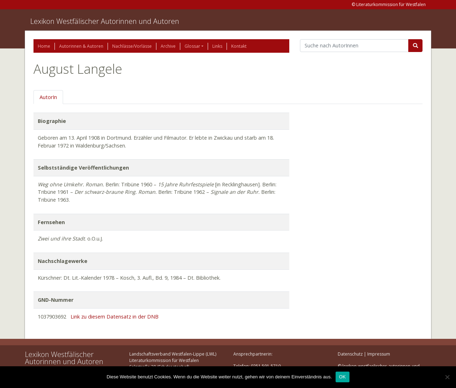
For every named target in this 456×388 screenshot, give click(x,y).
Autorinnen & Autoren (81, 46)
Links (217, 46)
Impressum (378, 354)
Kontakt (239, 46)
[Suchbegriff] (354, 45)
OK (342, 376)
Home (44, 46)
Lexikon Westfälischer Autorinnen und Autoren (104, 21)
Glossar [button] (192, 46)
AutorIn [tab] (48, 97)
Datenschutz (350, 354)
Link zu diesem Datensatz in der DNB (115, 316)
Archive (168, 46)
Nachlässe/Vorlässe (132, 46)
